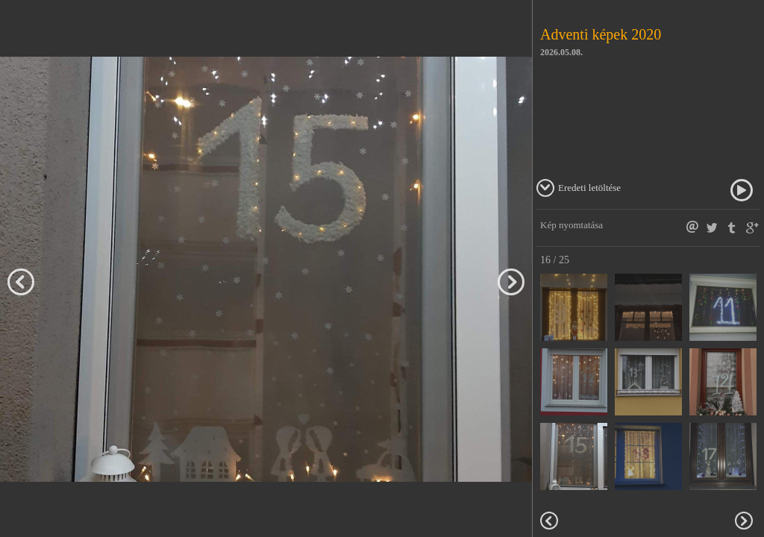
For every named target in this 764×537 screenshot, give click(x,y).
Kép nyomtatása (571, 224)
